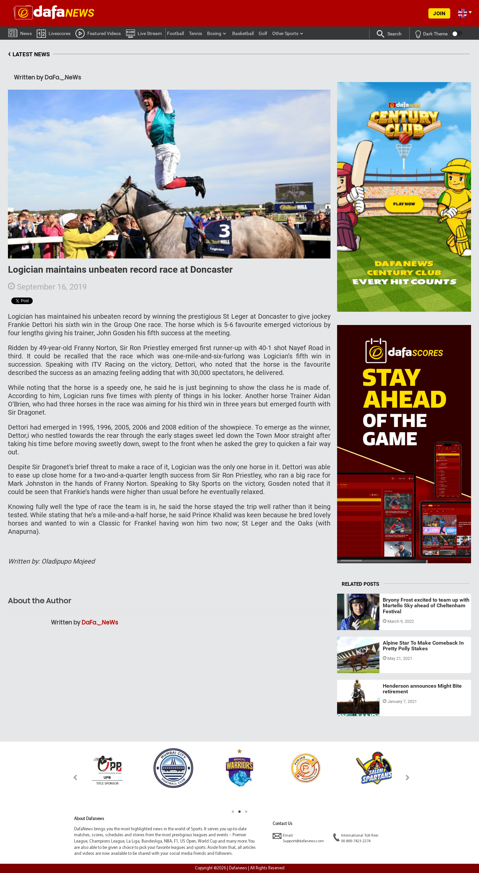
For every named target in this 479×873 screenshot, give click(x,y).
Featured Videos (98, 33)
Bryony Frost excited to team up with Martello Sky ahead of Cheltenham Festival (426, 606)
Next (407, 777)
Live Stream (144, 33)
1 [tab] (233, 811)
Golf (263, 33)
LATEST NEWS (29, 54)
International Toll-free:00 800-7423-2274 (355, 838)
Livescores (53, 33)
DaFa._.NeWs (100, 622)
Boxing (214, 33)
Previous (71, 777)
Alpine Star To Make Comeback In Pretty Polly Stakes (423, 646)
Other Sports (285, 33)
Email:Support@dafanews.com (298, 838)
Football (175, 33)
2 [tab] (239, 811)
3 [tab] (246, 811)
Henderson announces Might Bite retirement (422, 689)
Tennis (195, 33)
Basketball (243, 33)
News (20, 32)
